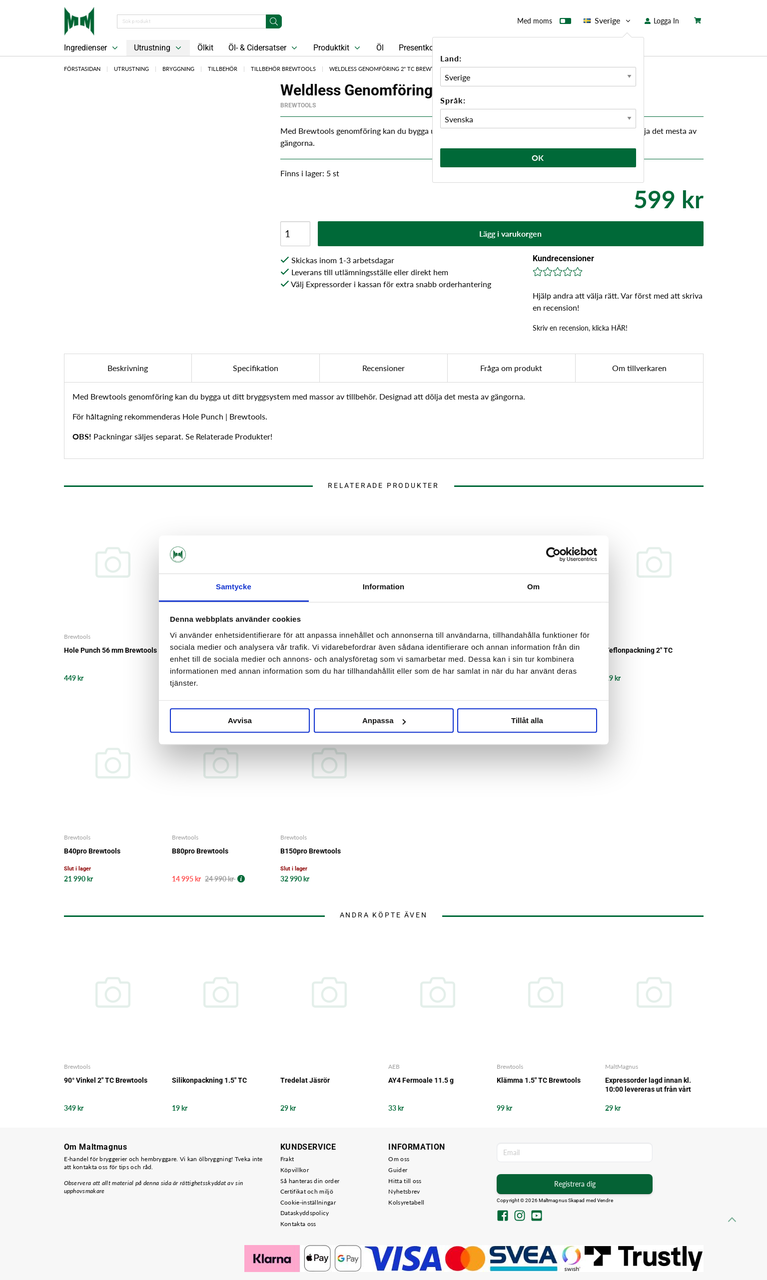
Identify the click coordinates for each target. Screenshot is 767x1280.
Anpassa (384, 721)
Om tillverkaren (639, 368)
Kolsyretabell (406, 1202)
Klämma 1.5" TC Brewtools (539, 1080)
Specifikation (255, 368)
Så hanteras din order (309, 1181)
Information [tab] (384, 587)
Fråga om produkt (511, 368)
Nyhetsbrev (404, 1191)
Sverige (608, 20)
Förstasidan (82, 68)
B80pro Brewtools (200, 851)
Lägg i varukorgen (510, 233)
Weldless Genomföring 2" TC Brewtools (389, 68)
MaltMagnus (621, 1066)
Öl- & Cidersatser (263, 48)
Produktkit (337, 48)
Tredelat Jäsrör (305, 1080)
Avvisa (240, 721)
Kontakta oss (298, 1224)
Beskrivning (127, 368)
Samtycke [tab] (233, 587)
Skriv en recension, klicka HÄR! (580, 328)
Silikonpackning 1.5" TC (209, 1080)
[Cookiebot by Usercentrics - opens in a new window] (553, 554)
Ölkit (205, 47)
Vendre (605, 1200)
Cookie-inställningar (308, 1202)
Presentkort (419, 47)
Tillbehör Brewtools (283, 68)
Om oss (398, 1159)
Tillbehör (222, 68)
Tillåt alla (527, 721)
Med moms (544, 22)
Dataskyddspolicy (304, 1213)
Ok (538, 157)
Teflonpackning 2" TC (639, 650)
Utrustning (158, 48)
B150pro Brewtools (310, 851)
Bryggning (178, 68)
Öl (380, 47)
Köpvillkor (294, 1170)
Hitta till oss (404, 1181)
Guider (397, 1170)
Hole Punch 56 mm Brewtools (110, 650)
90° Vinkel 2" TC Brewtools (105, 1080)
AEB (394, 1066)
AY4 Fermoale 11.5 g (421, 1080)
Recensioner (383, 368)
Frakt (287, 1159)
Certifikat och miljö (306, 1191)
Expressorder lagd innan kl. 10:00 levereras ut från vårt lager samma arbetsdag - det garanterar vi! (651, 1085)
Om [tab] (533, 587)
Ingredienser (92, 48)
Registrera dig (575, 1184)
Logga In (662, 20)
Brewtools (298, 105)
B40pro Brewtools (92, 851)
